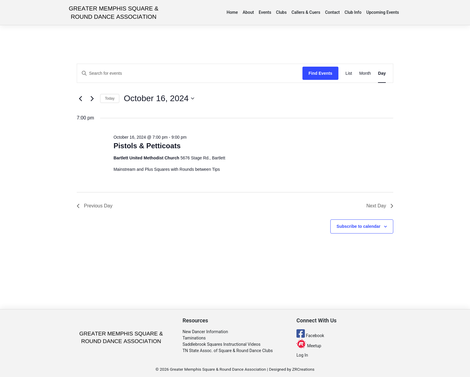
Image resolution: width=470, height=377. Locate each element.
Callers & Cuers (305, 12)
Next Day (379, 205)
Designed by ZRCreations (291, 369)
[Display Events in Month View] (365, 73)
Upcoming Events (382, 12)
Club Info (353, 12)
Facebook (310, 335)
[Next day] (92, 98)
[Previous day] (80, 98)
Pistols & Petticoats (147, 146)
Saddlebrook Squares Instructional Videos (221, 344)
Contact (332, 12)
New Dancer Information (205, 331)
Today (110, 98)
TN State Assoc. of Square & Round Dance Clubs (228, 350)
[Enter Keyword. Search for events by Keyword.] (189, 73)
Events (265, 12)
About (248, 12)
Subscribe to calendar (358, 226)
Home (232, 12)
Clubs (281, 12)
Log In (302, 355)
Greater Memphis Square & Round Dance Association (218, 369)
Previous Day (94, 205)
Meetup (308, 345)
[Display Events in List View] (349, 73)
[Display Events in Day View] (382, 73)
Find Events (320, 73)
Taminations (194, 338)
